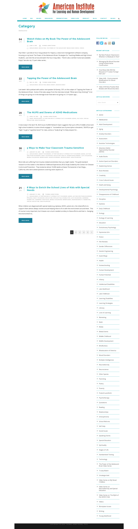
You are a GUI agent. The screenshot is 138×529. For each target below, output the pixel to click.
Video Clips (75, 18)
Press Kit (86, 18)
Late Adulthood (104, 287)
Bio (31, 18)
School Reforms (104, 419)
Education (42, 48)
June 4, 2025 (33, 45)
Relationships (103, 410)
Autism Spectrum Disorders (81, 196)
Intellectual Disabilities (61, 198)
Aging (101, 129)
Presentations (62, 18)
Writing (101, 507)
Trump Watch (103, 469)
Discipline (102, 197)
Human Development (73, 155)
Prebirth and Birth (105, 391)
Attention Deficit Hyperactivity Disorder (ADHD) (59, 118)
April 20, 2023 (34, 116)
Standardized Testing (106, 452)
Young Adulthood (104, 512)
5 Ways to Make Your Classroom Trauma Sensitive (55, 148)
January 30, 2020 (35, 152)
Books (38, 18)
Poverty (101, 386)
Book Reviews (103, 169)
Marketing (102, 315)
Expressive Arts (104, 230)
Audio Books (103, 154)
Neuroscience (61, 84)
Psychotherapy (104, 396)
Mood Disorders (54, 157)
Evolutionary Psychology (107, 225)
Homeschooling (104, 263)
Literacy (101, 306)
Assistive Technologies (106, 143)
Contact (104, 18)
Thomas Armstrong (48, 45)
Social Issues (103, 429)
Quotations (102, 400)
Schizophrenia (103, 415)
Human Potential (104, 273)
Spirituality (102, 443)
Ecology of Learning (105, 216)
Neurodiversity (76, 199)
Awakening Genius (105, 164)
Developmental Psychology (108, 188)
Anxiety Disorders (45, 153)
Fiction (101, 235)
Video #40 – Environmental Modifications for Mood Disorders (108, 80)
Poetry (101, 382)
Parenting (85, 199)
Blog (95, 18)
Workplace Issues (105, 502)
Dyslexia (30, 198)
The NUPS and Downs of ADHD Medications (52, 112)
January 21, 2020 (35, 194)
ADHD (31, 118)
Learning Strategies (42, 199)
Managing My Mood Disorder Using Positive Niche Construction (108, 63)
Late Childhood (85, 155)
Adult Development (105, 124)
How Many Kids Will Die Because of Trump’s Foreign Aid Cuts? (108, 71)
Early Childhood (47, 155)
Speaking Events (104, 434)
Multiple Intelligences (106, 358)
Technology (102, 457)
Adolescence (34, 48)
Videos (82, 48)
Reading (101, 405)
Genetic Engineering (105, 249)
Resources (49, 18)
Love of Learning (104, 311)
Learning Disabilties (105, 296)
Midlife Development (105, 339)
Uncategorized (39, 120)
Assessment (103, 138)
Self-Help (79, 118)
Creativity (102, 173)
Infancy (101, 277)
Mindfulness (43, 157)
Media (101, 325)
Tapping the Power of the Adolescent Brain (51, 78)
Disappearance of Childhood (108, 192)
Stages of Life (103, 448)
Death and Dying (104, 183)
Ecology (101, 211)
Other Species (103, 372)
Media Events (51, 84)
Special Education (33, 201)
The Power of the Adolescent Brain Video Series (63, 48)
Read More (26, 67)
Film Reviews (103, 240)
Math (100, 320)
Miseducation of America (107, 348)
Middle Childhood (33, 157)
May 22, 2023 (33, 82)
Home (25, 18)
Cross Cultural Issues (106, 178)
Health (63, 155)
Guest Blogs (103, 254)
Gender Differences (105, 244)
